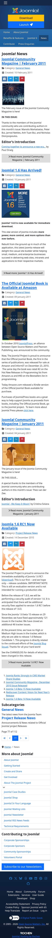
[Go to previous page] (9, 738)
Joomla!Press (25, 343)
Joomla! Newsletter (14, 814)
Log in (44, 910)
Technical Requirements (16, 826)
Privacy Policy (39, 903)
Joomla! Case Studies (15, 791)
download (7, 579)
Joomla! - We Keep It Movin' (16, 503)
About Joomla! (21, 32)
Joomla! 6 (32, 38)
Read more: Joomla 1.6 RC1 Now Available (26, 664)
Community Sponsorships (17, 851)
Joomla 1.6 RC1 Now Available (18, 526)
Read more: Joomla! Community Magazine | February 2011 (25, 158)
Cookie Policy (12, 907)
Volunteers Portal (13, 857)
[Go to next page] (20, 738)
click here (28, 410)
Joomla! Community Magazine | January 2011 (23, 421)
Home (6, 32)
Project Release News (27, 533)
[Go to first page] (4, 738)
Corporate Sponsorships (16, 840)
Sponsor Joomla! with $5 (33, 907)
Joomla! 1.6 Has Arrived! (21, 170)
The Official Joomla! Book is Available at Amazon (25, 285)
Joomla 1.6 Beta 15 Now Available (23, 688)
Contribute (9, 43)
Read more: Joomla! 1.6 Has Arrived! (23, 273)
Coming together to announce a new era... (24, 146)
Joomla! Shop (11, 797)
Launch (26, 25)
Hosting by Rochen (26, 936)
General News (23, 68)
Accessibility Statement (18, 903)
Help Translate (12, 910)
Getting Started (12, 765)
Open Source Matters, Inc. (31, 924)
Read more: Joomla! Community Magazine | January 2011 (25, 512)
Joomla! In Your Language (17, 803)
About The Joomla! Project (17, 782)
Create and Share (13, 771)
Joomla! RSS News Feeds (16, 820)
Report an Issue (30, 910)
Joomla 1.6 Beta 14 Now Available (23, 698)
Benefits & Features (13, 38)
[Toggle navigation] (5, 3)
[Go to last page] (26, 738)
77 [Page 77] (15, 738)
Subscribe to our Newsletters (23, 867)
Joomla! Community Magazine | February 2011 (24, 61)
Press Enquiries (26, 43)
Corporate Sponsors (14, 845)
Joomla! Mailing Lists (14, 809)
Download (26, 18)
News (44, 38)
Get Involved (10, 777)
